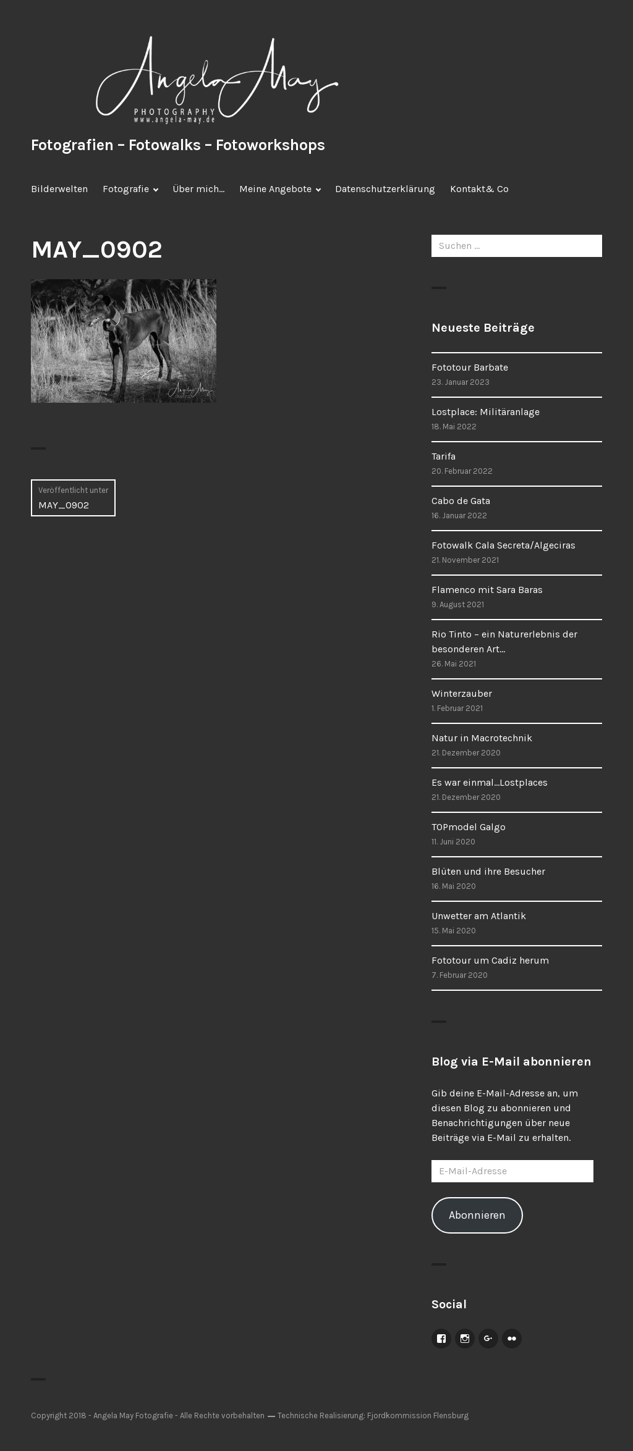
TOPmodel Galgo (468, 827)
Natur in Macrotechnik (481, 738)
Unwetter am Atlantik (478, 916)
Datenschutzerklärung (385, 189)
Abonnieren (477, 1215)
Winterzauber (461, 693)
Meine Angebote (275, 189)
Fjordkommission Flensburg (418, 1415)
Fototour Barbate (469, 367)
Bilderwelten (59, 189)
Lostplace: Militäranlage (485, 412)
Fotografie (126, 189)
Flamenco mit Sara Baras (487, 589)
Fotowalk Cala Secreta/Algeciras (503, 545)
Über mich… (198, 189)
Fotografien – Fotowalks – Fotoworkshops (178, 145)
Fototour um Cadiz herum (490, 960)
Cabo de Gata (460, 501)
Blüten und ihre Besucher (488, 871)
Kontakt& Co (479, 189)
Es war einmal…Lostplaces (489, 782)
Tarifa (443, 456)
